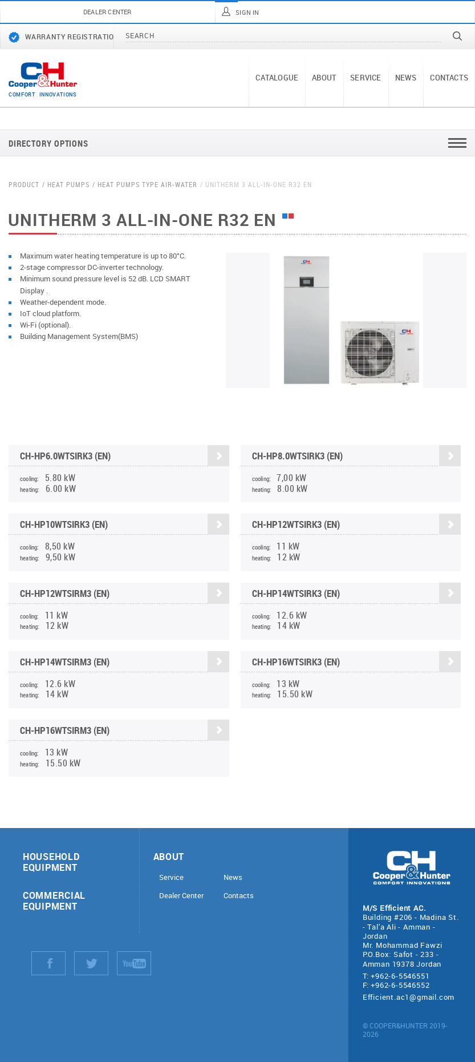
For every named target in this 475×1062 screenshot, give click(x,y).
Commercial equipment (54, 900)
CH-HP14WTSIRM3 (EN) (124, 662)
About (324, 77)
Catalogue (276, 77)
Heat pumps (68, 184)
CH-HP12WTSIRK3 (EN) (356, 525)
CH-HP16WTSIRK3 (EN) (356, 662)
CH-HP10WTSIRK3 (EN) (124, 525)
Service (365, 77)
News (406, 77)
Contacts (449, 77)
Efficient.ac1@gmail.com (408, 997)
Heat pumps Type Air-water (147, 184)
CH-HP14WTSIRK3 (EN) (356, 594)
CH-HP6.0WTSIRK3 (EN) (124, 456)
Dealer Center (181, 896)
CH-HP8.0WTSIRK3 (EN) (356, 456)
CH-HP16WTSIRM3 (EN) (124, 731)
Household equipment (51, 862)
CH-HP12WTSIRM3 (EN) (124, 594)
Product (24, 184)
